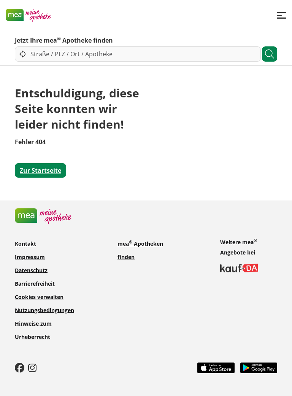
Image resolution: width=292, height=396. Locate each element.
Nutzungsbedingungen (44, 309)
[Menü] (281, 15)
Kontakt (25, 243)
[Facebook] (19, 367)
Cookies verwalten (39, 296)
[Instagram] (32, 367)
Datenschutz (31, 270)
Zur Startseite (40, 170)
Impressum (30, 256)
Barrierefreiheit (35, 283)
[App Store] (216, 367)
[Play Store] (259, 367)
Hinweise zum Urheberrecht (33, 330)
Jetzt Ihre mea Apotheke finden (64, 40)
